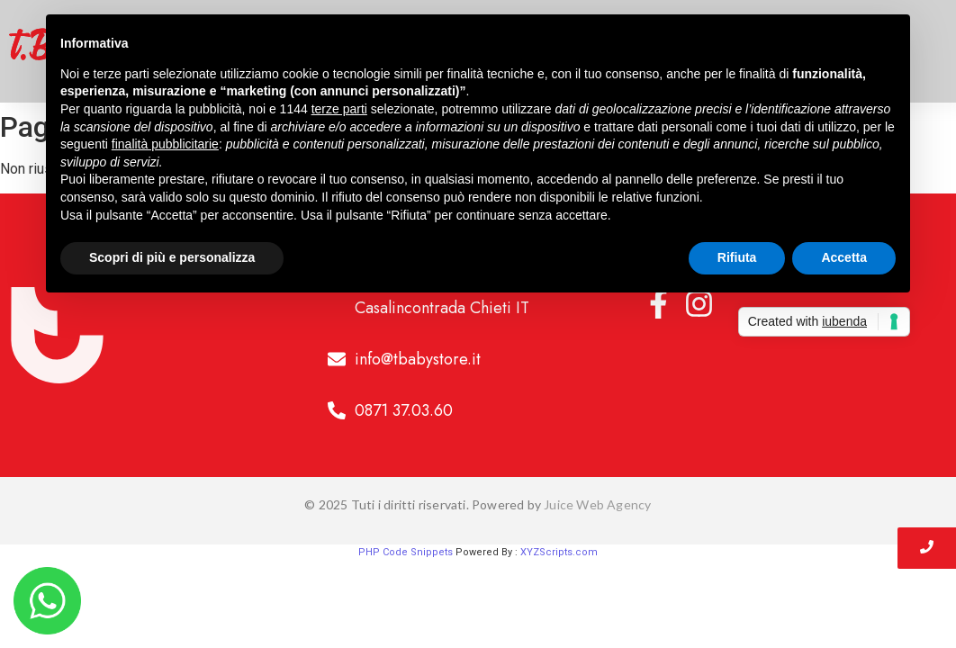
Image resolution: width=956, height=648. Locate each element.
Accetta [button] (844, 257)
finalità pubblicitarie (165, 144)
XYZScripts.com (559, 552)
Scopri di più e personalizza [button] (172, 257)
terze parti (339, 109)
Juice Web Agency (597, 504)
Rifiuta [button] (737, 257)
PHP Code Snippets (405, 552)
